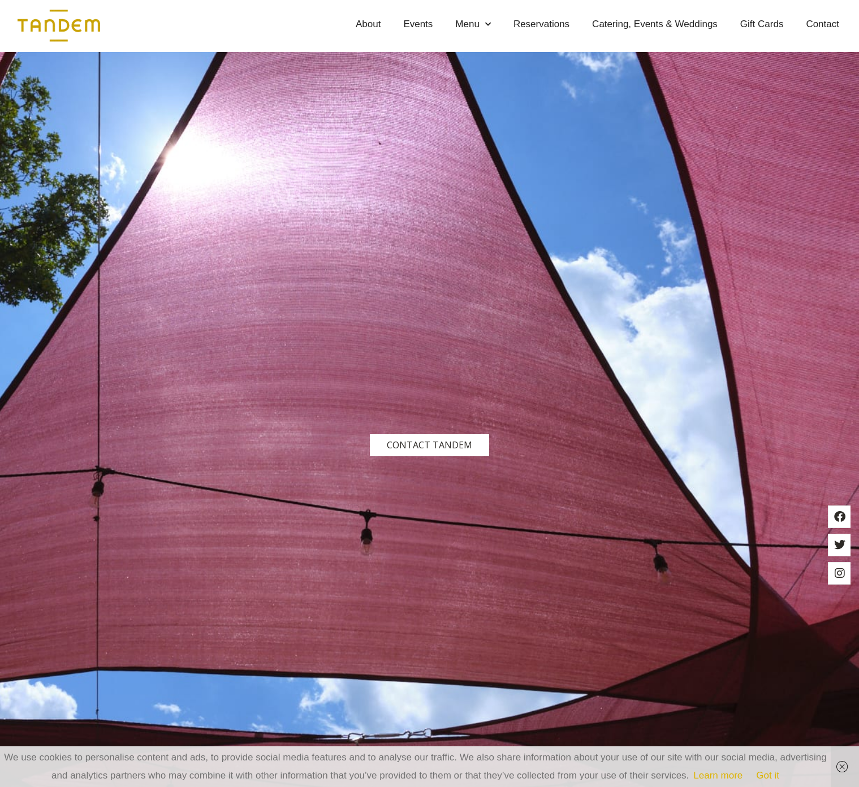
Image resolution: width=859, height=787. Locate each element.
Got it (767, 775)
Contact (822, 24)
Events (418, 24)
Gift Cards (762, 24)
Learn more (718, 775)
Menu (473, 24)
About (368, 24)
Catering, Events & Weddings (655, 24)
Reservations (541, 24)
